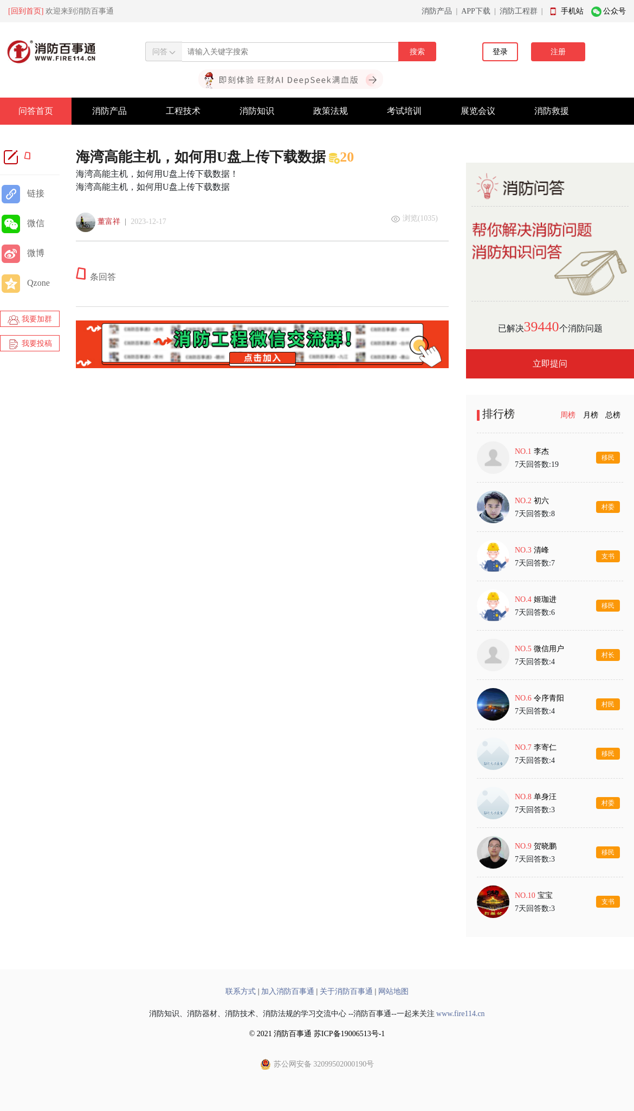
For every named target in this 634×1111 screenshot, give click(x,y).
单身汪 (545, 797)
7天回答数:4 (535, 662)
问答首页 (35, 110)
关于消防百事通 (346, 991)
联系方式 (240, 991)
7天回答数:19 (537, 464)
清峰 (541, 550)
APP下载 (475, 11)
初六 (541, 501)
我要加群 (30, 320)
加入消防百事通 (287, 991)
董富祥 (109, 221)
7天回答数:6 (535, 612)
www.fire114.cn (460, 1014)
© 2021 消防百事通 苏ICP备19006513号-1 (317, 1034)
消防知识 (257, 110)
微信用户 (549, 649)
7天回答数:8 (535, 514)
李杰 (541, 451)
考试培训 (404, 110)
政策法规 (330, 110)
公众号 (614, 11)
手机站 (572, 11)
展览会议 (478, 110)
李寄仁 (545, 747)
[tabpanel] (550, 679)
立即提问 (550, 363)
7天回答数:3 (535, 810)
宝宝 (545, 895)
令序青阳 (549, 698)
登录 (500, 52)
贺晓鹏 (545, 846)
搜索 (417, 52)
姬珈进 (545, 599)
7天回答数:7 (535, 563)
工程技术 (183, 110)
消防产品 (437, 11)
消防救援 (551, 110)
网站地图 (393, 991)
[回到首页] (25, 11)
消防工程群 (519, 11)
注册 (558, 52)
